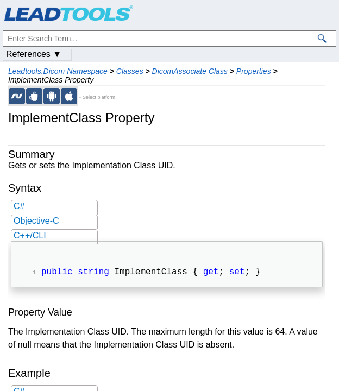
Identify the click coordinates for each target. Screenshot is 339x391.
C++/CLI (30, 235)
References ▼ (33, 54)
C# (19, 206)
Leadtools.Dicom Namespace (58, 71)
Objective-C (36, 220)
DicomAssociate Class (190, 71)
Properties (253, 71)
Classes (129, 71)
